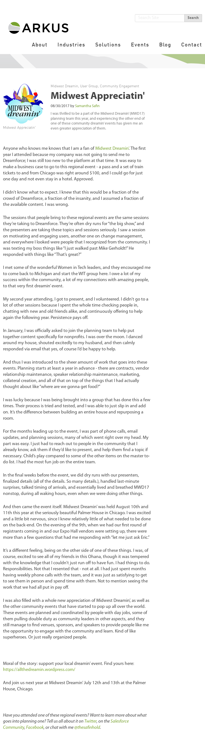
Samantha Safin (87, 106)
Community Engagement (119, 86)
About (39, 44)
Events (140, 44)
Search (193, 18)
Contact (191, 44)
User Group (89, 86)
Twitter (90, 721)
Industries (71, 44)
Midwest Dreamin (64, 86)
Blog (165, 44)
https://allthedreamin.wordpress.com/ (39, 670)
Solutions (108, 44)
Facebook (35, 727)
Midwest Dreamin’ (112, 148)
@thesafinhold (87, 727)
